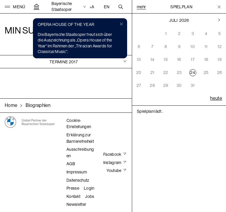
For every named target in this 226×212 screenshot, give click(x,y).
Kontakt (73, 196)
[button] (15, 7)
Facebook (112, 154)
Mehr (141, 7)
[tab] (66, 61)
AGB (71, 163)
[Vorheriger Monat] (219, 20)
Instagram (112, 162)
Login (89, 188)
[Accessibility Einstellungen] (92, 6)
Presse (73, 188)
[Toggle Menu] (219, 6)
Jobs (89, 196)
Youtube (114, 170)
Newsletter (76, 204)
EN (107, 6)
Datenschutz (78, 180)
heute (216, 98)
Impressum (77, 172)
